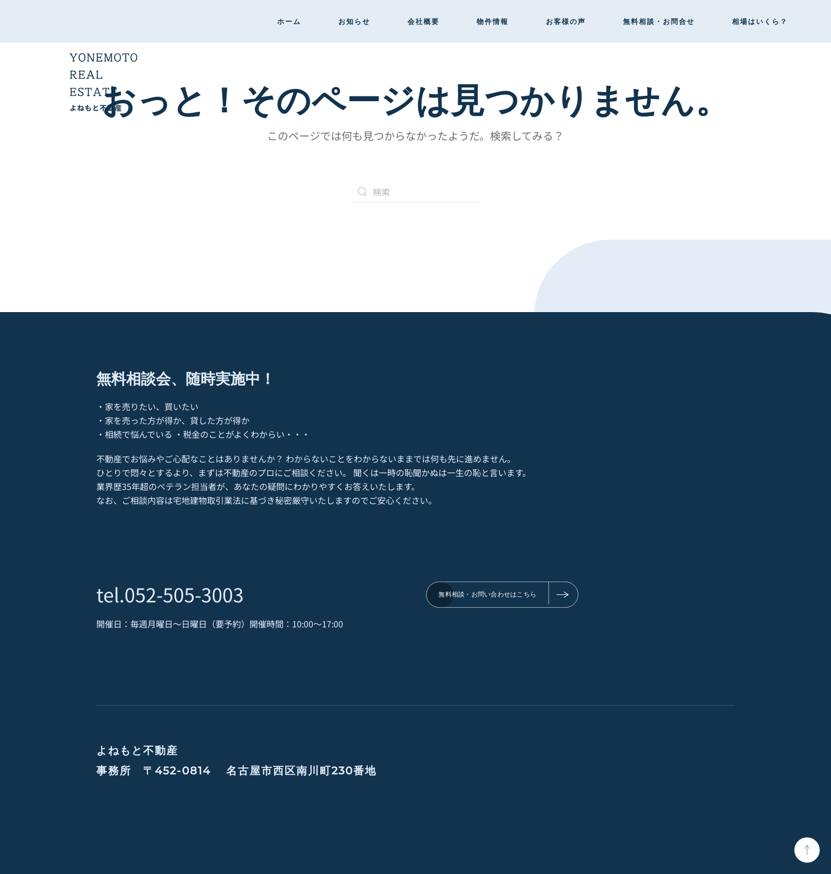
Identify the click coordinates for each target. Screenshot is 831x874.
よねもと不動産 (137, 750)
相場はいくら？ (760, 21)
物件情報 (493, 21)
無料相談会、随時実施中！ (185, 378)
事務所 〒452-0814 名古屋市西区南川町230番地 (236, 770)
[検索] (415, 191)
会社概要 (423, 21)
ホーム (289, 21)
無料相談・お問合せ (659, 21)
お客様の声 (566, 21)
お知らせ (354, 21)
